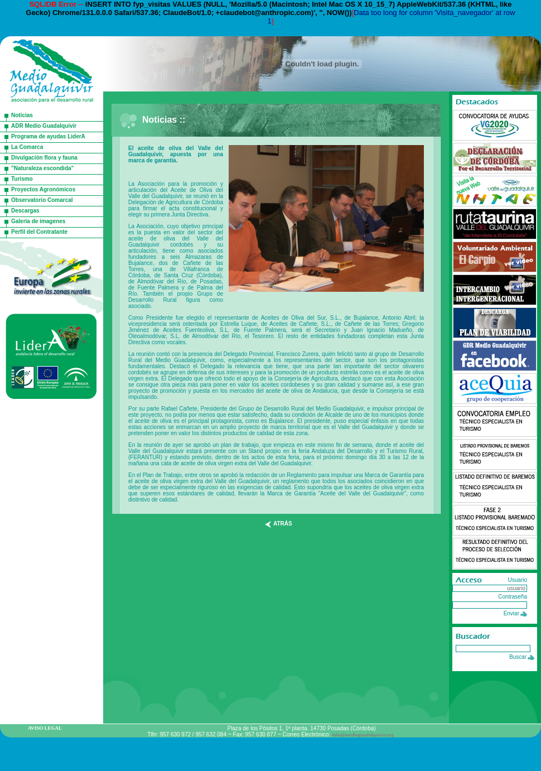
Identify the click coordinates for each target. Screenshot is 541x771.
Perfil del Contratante (39, 232)
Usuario (517, 580)
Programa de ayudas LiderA (48, 136)
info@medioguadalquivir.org (363, 735)
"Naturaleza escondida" (42, 168)
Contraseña (512, 597)
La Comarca (27, 147)
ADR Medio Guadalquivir (43, 126)
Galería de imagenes (38, 221)
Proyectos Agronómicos (43, 189)
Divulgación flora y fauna (44, 158)
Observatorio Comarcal (42, 200)
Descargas (25, 211)
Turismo (22, 179)
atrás (282, 524)
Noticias (22, 115)
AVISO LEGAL (45, 728)
